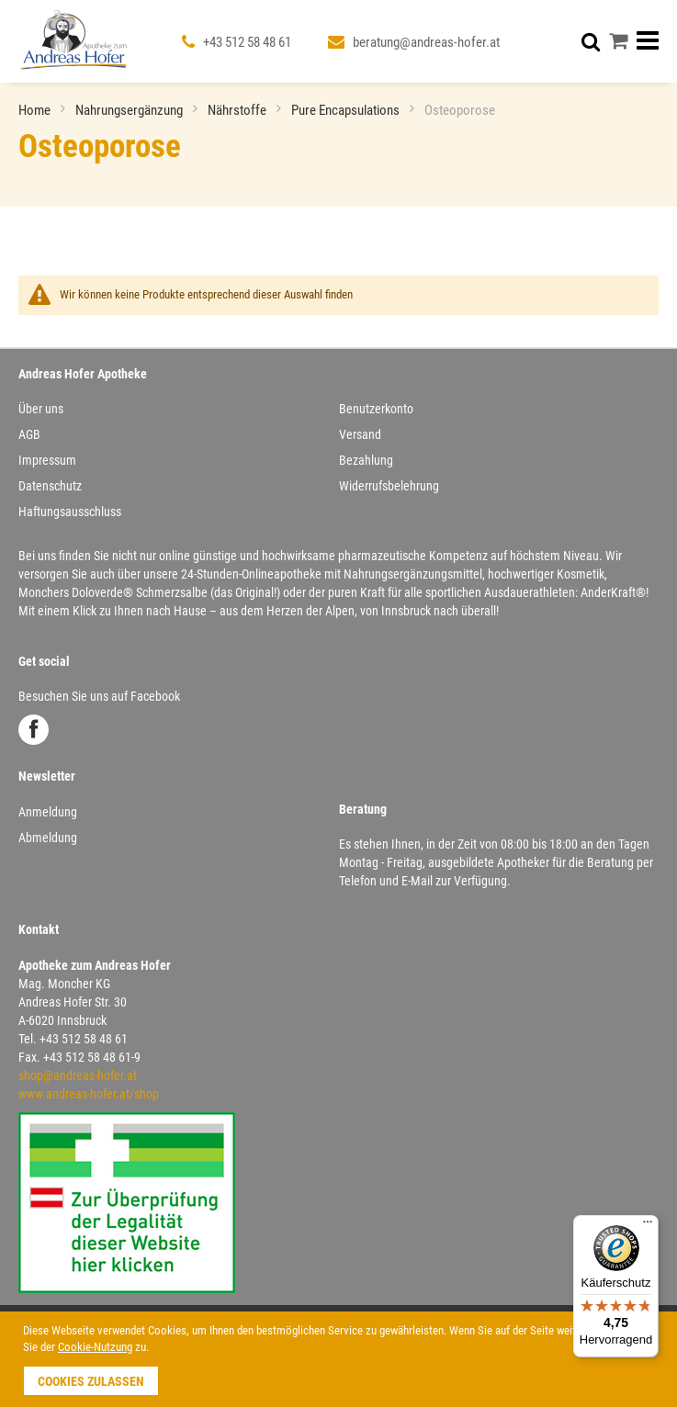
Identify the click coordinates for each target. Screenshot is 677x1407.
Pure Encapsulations (346, 110)
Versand (360, 434)
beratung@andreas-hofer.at (426, 42)
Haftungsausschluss (69, 511)
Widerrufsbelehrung (389, 485)
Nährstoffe (238, 110)
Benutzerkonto (376, 408)
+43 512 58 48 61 (247, 42)
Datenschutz (50, 485)
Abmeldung (47, 837)
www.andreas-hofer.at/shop (88, 1093)
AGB (29, 434)
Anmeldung (47, 812)
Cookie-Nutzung (95, 1347)
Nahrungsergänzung (130, 110)
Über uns (40, 408)
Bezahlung (366, 460)
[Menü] (648, 1226)
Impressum (47, 460)
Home (35, 110)
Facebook (33, 730)
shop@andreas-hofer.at (77, 1075)
